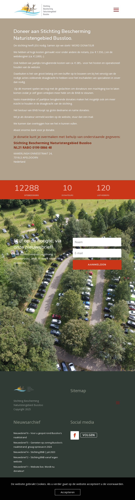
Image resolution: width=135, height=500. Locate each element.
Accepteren (68, 492)
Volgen (89, 435)
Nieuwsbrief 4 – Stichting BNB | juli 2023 (34, 452)
